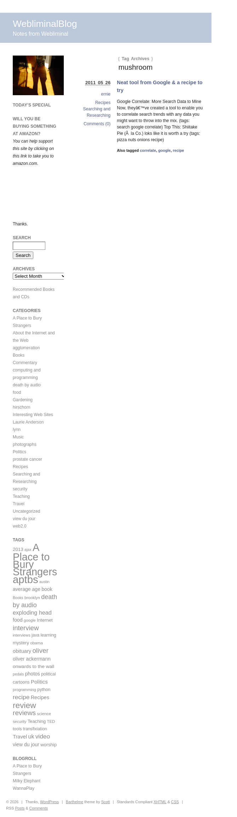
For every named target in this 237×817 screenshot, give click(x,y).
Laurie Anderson (28, 422)
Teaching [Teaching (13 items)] (37, 721)
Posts (19, 808)
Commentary (25, 362)
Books (18, 355)
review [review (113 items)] (24, 705)
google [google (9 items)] (30, 620)
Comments (38, 808)
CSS (175, 802)
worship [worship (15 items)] (48, 744)
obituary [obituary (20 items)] (22, 651)
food (17, 392)
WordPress (49, 802)
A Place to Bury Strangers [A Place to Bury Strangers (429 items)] (35, 559)
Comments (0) (97, 123)
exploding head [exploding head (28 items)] (32, 612)
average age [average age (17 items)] (26, 589)
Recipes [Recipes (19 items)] (40, 697)
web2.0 (20, 526)
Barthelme (74, 802)
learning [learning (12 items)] (48, 635)
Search (22, 237)
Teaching (21, 496)
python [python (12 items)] (43, 689)
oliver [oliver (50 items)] (41, 650)
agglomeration (26, 347)
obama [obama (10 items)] (36, 642)
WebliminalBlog (45, 23)
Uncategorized (26, 511)
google (164, 150)
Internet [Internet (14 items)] (45, 620)
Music (18, 437)
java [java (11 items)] (35, 635)
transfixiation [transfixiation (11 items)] (35, 728)
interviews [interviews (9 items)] (21, 635)
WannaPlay (23, 788)
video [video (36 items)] (42, 736)
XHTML (159, 802)
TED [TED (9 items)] (51, 721)
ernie (106, 94)
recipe (178, 150)
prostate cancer (27, 459)
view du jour (24, 518)
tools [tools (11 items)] (17, 728)
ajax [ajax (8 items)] (28, 549)
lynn (17, 429)
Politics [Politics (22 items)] (39, 682)
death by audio (27, 384)
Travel (18, 503)
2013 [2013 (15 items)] (18, 549)
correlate (148, 150)
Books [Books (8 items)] (18, 598)
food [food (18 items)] (18, 620)
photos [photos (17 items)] (32, 674)
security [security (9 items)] (20, 721)
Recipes (103, 102)
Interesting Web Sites (33, 414)
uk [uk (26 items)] (31, 736)
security (20, 489)
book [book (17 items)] (46, 589)
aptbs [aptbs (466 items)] (25, 579)
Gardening (23, 399)
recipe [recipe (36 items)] (21, 697)
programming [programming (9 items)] (24, 689)
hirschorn (21, 407)
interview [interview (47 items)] (26, 628)
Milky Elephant (26, 780)
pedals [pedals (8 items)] (18, 674)
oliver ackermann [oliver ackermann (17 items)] (32, 659)
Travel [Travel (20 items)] (20, 737)
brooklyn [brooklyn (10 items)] (32, 597)
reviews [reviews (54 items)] (24, 713)
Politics (19, 451)
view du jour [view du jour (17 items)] (26, 744)
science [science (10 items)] (44, 713)
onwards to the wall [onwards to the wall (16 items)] (33, 666)
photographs (24, 444)
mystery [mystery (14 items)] (21, 642)
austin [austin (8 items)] (44, 582)
